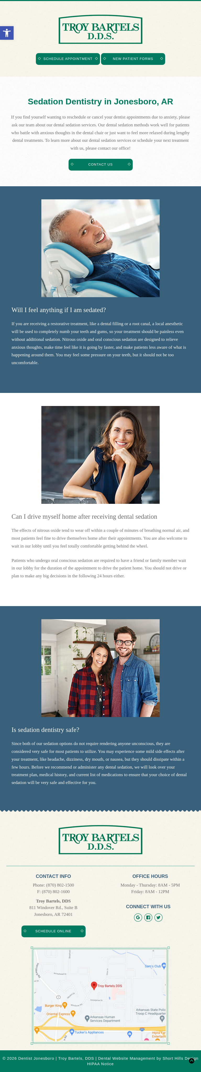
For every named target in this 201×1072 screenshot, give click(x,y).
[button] (7, 33)
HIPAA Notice (100, 1064)
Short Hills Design (180, 1058)
